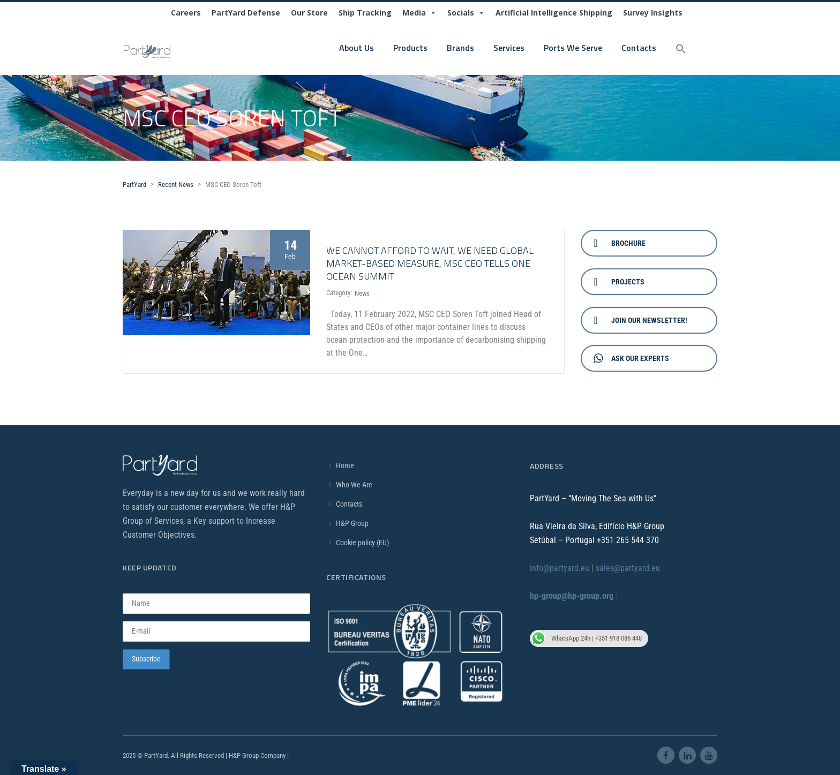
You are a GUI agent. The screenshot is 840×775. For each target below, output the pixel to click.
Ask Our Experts (631, 358)
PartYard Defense (246, 12)
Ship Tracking (365, 12)
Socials (466, 13)
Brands (460, 47)
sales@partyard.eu (628, 568)
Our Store (309, 12)
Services (508, 47)
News (362, 293)
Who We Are (354, 484)
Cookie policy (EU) (362, 542)
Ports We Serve (573, 47)
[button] (681, 49)
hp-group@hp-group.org (571, 596)
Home (345, 465)
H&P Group (352, 523)
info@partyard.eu (559, 568)
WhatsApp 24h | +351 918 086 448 (586, 638)
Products (410, 47)
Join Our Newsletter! (640, 320)
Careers (186, 12)
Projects (619, 281)
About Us (356, 47)
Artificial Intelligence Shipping (554, 12)
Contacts (638, 47)
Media (419, 13)
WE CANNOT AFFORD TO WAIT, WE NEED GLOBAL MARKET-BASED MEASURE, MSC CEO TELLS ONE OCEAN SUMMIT (430, 263)
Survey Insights (652, 12)
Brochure (620, 243)
